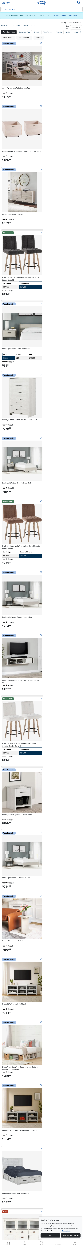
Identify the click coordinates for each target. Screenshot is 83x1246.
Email (3, 1174)
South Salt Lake (7, 1196)
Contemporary (15, 25)
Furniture (31, 25)
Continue (34, 1177)
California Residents (24, 1232)
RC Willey (5, 25)
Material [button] (59, 32)
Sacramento (66, 1190)
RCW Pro (4, 1218)
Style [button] (76, 32)
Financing (5, 1213)
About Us (4, 1208)
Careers (4, 1216)
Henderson (29, 1196)
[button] (9, 32)
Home (38, 1229)
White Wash (8, 38)
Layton (3, 1190)
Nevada (28, 1187)
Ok (50, 1235)
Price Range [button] (47, 32)
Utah (3, 1187)
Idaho (47, 1187)
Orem (3, 1193)
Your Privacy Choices (71, 1235)
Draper (3, 1198)
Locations (6, 1184)
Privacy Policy (66, 1231)
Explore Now (11, 1097)
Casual (24, 25)
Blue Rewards (6, 1210)
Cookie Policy (34, 1232)
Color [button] (68, 32)
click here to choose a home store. (65, 15)
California (67, 1187)
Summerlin (29, 1190)
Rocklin (65, 1193)
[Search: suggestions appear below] (41, 9)
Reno (27, 1193)
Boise (47, 1190)
